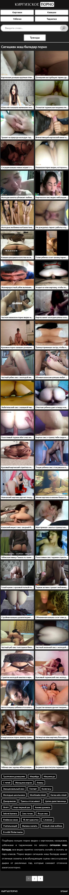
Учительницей (10, 826)
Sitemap (64, 891)
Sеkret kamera (10, 813)
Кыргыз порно (9, 891)
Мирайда (34, 776)
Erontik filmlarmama (13, 832)
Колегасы (46, 789)
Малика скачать (29, 826)
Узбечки (17, 19)
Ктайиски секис (10, 819)
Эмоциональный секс (13, 789)
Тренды (35, 37)
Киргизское (34, 4)
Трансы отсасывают (30, 801)
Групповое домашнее (14, 776)
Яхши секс (43, 813)
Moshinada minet (38, 795)
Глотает (33, 789)
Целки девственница (55, 801)
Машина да (49, 776)
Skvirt (6, 807)
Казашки (51, 12)
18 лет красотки (30, 819)
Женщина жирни (23, 782)
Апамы (40, 782)
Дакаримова (9, 801)
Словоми (47, 819)
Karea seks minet (58, 795)
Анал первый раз (21, 807)
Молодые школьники (14, 795)
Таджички (52, 19)
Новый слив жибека (52, 826)
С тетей (6, 782)
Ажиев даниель (42, 807)
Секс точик (27, 813)
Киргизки (17, 12)
